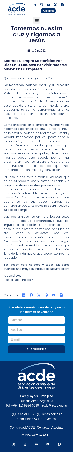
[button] (36, 20)
